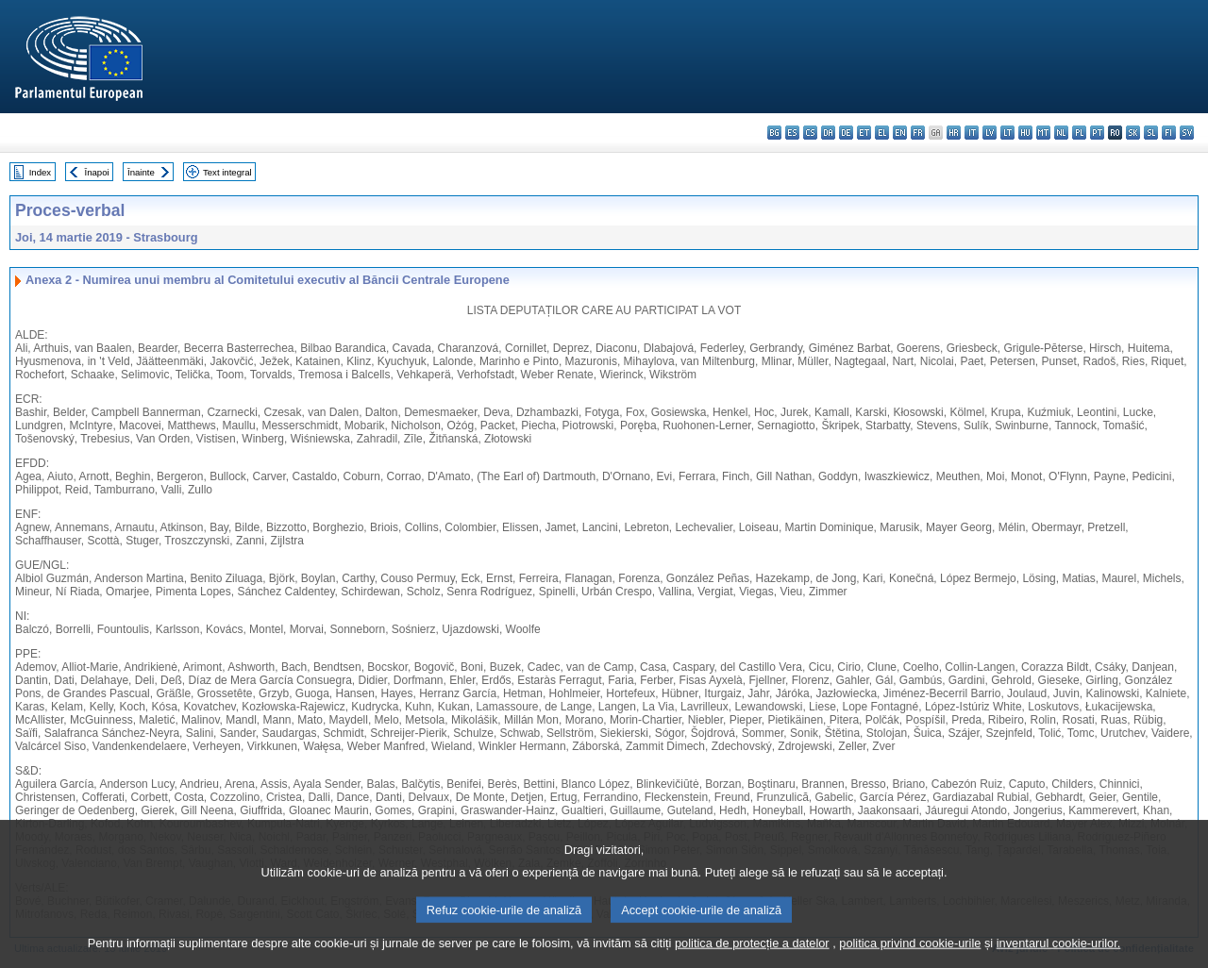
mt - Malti (1043, 132)
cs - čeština (810, 132)
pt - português (1097, 132)
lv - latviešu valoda (989, 132)
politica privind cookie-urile (910, 954)
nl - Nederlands (1061, 132)
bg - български (774, 132)
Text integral (227, 172)
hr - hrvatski (954, 132)
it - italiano (972, 132)
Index (40, 172)
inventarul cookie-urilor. (1059, 954)
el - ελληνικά (882, 132)
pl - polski (1079, 132)
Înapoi (97, 172)
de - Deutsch (846, 132)
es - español (792, 132)
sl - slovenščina (1151, 132)
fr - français (918, 132)
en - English (900, 132)
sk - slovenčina (1133, 132)
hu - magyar (1025, 132)
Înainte (141, 172)
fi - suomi (1169, 132)
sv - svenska (1187, 132)
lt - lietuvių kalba (1007, 132)
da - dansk (828, 132)
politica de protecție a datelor (752, 954)
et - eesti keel (864, 132)
